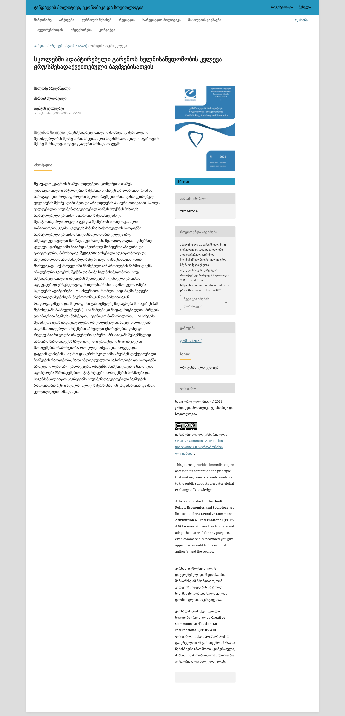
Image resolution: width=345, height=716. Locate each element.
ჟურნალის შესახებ (96, 20)
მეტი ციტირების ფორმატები (196, 302)
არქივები (66, 20)
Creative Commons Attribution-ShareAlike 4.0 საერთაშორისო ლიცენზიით (199, 447)
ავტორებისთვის (50, 30)
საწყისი (40, 46)
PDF (186, 182)
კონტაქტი (107, 30)
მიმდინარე (43, 20)
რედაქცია (127, 20)
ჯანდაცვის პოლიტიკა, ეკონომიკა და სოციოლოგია (88, 7)
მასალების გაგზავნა (204, 20)
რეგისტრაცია (282, 7)
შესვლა (305, 7)
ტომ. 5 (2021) (77, 46)
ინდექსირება (81, 30)
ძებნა (301, 20)
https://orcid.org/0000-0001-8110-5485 (58, 113)
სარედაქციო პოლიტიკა (161, 20)
